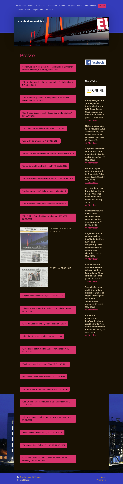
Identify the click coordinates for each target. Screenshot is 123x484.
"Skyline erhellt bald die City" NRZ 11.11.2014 (42, 296)
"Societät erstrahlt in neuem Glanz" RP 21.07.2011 (45, 364)
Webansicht (101, 480)
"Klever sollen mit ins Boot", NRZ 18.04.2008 (42, 432)
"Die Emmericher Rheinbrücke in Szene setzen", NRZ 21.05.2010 (46, 403)
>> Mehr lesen (91, 120)
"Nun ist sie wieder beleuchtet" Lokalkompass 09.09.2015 (48, 153)
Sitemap (37, 477)
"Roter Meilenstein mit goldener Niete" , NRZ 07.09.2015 (47, 178)
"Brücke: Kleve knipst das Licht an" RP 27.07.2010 (44, 389)
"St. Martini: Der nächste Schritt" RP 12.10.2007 (43, 445)
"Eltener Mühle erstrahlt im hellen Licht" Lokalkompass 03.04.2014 (46, 309)
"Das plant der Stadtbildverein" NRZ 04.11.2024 (43, 128)
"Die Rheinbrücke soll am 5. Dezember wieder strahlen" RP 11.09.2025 (47, 114)
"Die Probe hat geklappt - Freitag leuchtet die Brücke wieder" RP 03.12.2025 (45, 99)
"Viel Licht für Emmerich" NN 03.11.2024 (40, 141)
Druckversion (24, 477)
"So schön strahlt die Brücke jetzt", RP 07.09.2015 (44, 166)
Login (103, 477)
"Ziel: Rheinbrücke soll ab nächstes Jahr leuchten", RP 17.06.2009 (46, 418)
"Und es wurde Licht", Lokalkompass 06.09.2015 (44, 191)
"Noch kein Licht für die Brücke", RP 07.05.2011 (43, 377)
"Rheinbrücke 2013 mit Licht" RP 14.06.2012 (42, 336)
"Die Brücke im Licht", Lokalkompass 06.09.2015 (44, 204)
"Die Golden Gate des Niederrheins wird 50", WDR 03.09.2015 (45, 217)
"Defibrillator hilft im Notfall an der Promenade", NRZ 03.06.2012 (45, 350)
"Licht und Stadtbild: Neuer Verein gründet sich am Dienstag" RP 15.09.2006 (44, 459)
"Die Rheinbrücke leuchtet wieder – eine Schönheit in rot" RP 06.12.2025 (48, 83)
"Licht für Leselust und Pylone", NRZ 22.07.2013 (44, 324)
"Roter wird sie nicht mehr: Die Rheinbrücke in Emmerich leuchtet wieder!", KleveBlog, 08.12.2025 (47, 68)
